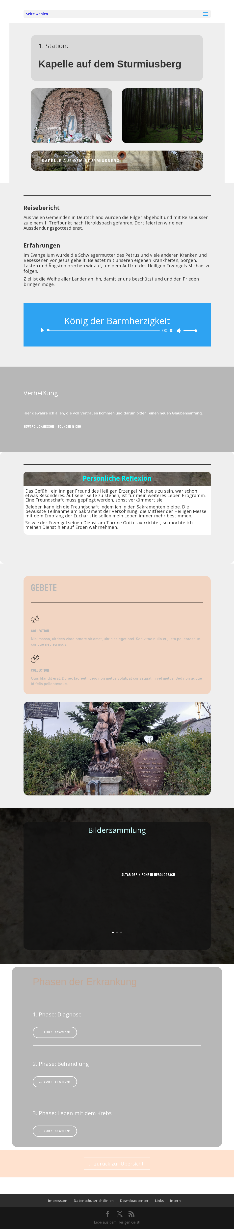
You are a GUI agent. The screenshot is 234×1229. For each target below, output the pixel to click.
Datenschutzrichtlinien (94, 1200)
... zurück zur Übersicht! (117, 1163)
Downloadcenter (134, 1200)
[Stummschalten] (179, 330)
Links (159, 1200)
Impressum (57, 1200)
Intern (175, 1200)
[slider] (104, 330)
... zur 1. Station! (54, 1032)
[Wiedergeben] (42, 330)
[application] (117, 330)
